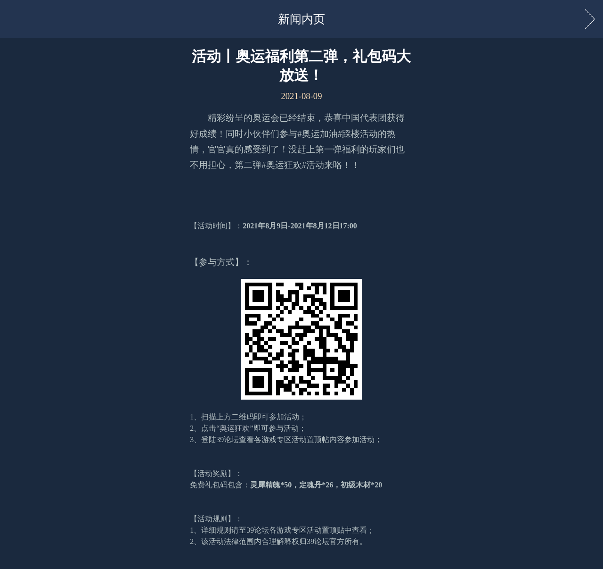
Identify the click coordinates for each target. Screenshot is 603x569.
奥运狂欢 (235, 428)
